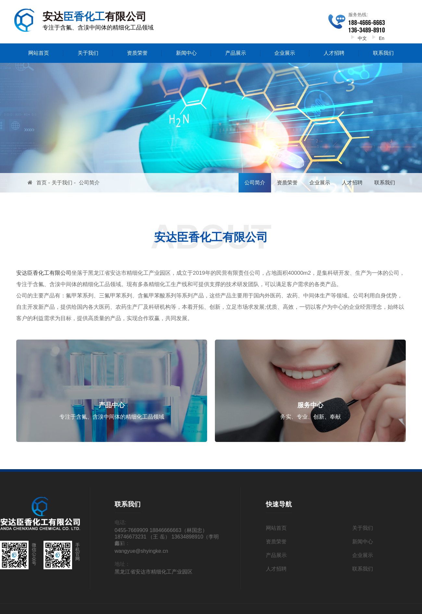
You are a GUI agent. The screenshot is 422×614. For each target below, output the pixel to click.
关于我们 (88, 53)
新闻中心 (186, 53)
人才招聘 (334, 53)
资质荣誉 (137, 53)
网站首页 (38, 53)
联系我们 (383, 53)
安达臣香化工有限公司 (43, 273)
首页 (41, 182)
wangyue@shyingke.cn (141, 551)
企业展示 (284, 53)
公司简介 (89, 182)
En (376, 38)
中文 (357, 38)
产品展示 (235, 53)
